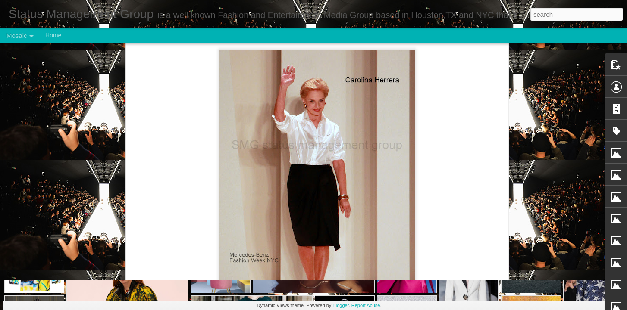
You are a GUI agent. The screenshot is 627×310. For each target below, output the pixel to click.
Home (53, 35)
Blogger (340, 305)
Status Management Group (360, 126)
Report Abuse (365, 305)
